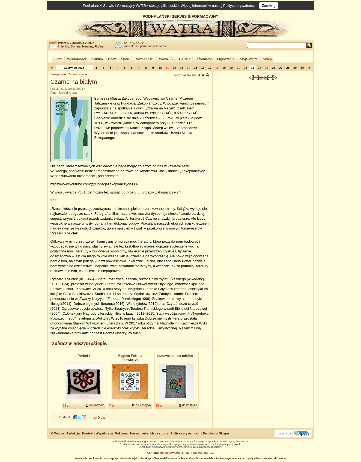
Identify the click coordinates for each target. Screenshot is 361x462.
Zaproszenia (76, 74)
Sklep (267, 59)
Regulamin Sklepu (216, 433)
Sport (125, 59)
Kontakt (87, 433)
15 (195, 67)
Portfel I (83, 356)
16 (202, 67)
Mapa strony (159, 433)
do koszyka (96, 405)
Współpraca (104, 433)
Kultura (97, 59)
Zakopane (57, 74)
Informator (203, 59)
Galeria (184, 59)
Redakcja (73, 433)
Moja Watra (249, 59)
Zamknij (268, 6)
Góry (112, 59)
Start (58, 59)
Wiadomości (76, 59)
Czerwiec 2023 (74, 67)
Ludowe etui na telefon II (176, 356)
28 (288, 67)
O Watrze (57, 433)
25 (266, 67)
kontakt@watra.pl (171, 452)
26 (273, 67)
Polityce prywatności (239, 6)
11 (167, 67)
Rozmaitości (144, 59)
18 (217, 67)
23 (252, 67)
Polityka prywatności (185, 433)
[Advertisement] (263, 121)
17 (209, 67)
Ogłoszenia (225, 59)
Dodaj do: (65, 417)
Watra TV (166, 59)
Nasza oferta (139, 433)
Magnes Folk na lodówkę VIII (130, 358)
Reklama (121, 433)
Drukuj (102, 417)
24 (259, 67)
